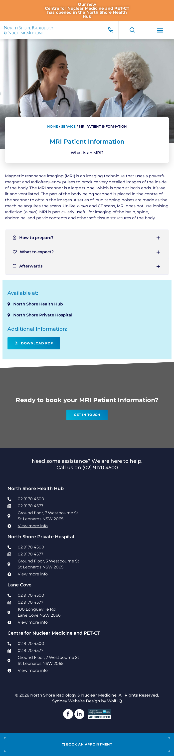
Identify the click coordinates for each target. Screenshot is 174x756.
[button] (160, 30)
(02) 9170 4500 (100, 468)
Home (52, 126)
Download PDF (34, 343)
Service (68, 126)
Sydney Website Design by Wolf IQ (87, 701)
